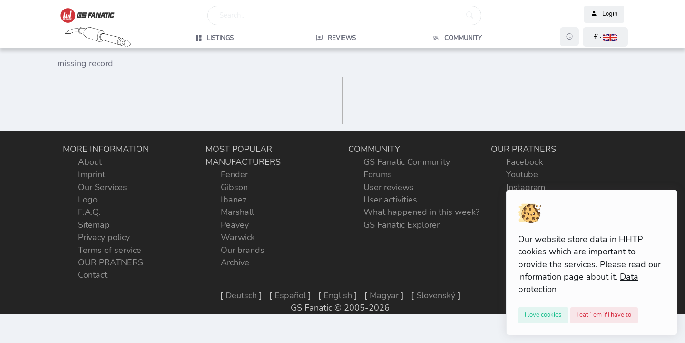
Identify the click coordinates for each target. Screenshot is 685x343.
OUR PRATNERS (110, 262)
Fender (234, 174)
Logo (88, 199)
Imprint (91, 174)
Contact (92, 275)
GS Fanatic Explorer (401, 225)
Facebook (524, 162)
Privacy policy (104, 237)
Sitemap (94, 225)
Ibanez (233, 199)
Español (290, 295)
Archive (235, 262)
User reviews (388, 187)
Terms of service (109, 250)
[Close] (543, 315)
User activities (390, 199)
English (337, 295)
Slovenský (435, 295)
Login (604, 14)
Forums (377, 174)
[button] (605, 37)
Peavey (235, 225)
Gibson (234, 187)
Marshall (237, 212)
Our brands (242, 250)
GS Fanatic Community (406, 162)
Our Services (102, 187)
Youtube (522, 174)
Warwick (238, 237)
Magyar (384, 295)
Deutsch (241, 295)
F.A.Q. (89, 212)
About (90, 162)
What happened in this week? (421, 212)
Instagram (525, 187)
